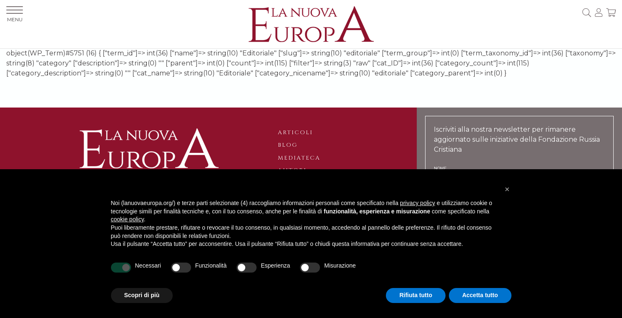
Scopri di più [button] (142, 295)
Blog (287, 145)
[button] (507, 189)
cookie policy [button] (127, 219)
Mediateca (299, 158)
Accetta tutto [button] (480, 295)
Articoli (295, 132)
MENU (14, 14)
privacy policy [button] (417, 203)
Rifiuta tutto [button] (415, 295)
